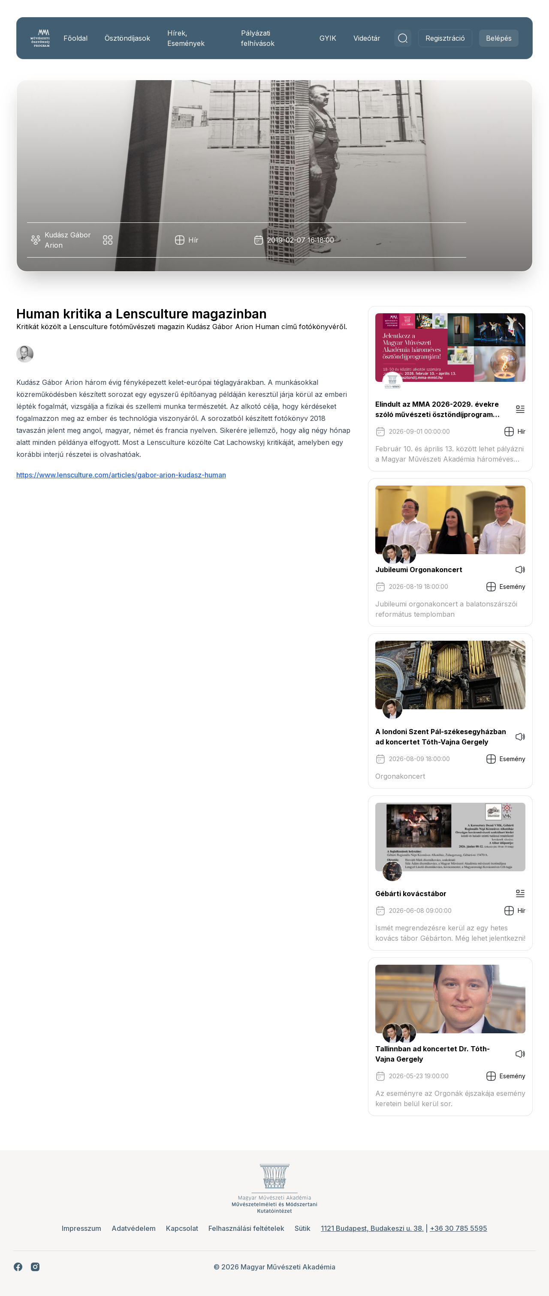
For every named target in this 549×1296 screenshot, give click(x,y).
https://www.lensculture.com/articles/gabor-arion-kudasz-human (129, 485)
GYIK (320, 38)
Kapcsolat (182, 1228)
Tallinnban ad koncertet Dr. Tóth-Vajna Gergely (425, 1053)
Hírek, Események (191, 38)
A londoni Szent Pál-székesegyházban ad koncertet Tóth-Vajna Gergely (433, 736)
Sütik (303, 1228)
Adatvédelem (134, 1228)
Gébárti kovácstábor (403, 893)
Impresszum (81, 1228)
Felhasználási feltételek (246, 1228)
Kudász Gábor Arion (75, 240)
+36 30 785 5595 (458, 1228)
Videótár (359, 38)
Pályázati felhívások (257, 38)
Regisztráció (437, 38)
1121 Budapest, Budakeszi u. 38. (372, 1228)
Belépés (491, 38)
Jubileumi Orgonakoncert (411, 569)
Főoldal (81, 38)
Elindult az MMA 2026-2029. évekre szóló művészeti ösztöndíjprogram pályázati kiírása (429, 410)
